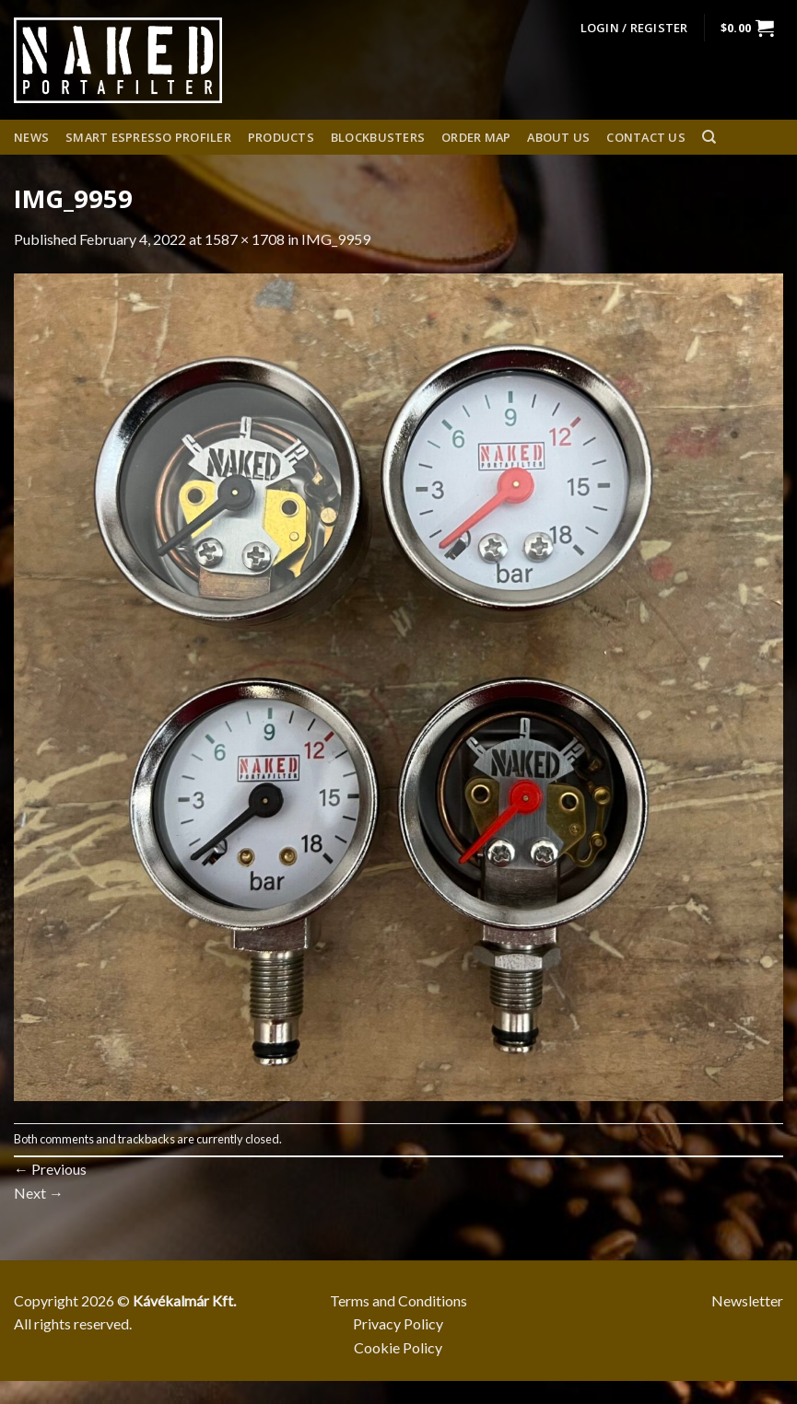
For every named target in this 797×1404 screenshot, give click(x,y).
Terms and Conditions (398, 1300)
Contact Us (646, 137)
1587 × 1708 (245, 239)
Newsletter (747, 1300)
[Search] (709, 137)
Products (281, 137)
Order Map (475, 137)
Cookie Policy (398, 1347)
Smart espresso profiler (148, 137)
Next (39, 1192)
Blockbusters (378, 137)
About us (558, 137)
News (31, 137)
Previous (50, 1169)
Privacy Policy (398, 1323)
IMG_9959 (335, 239)
